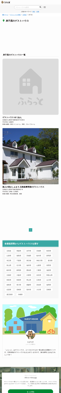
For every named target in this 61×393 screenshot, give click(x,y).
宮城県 (38, 251)
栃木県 (38, 255)
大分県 (38, 289)
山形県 (9, 255)
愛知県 (29, 270)
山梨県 (38, 265)
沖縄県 (20, 294)
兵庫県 (29, 275)
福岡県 (48, 285)
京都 (37, 11)
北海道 (9, 251)
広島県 (38, 280)
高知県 (38, 285)
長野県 (48, 265)
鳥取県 (9, 280)
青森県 (19, 251)
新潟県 (50, 260)
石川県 (19, 265)
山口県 (48, 280)
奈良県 (38, 275)
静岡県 (19, 270)
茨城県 (29, 255)
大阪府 (19, 275)
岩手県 (29, 251)
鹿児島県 (10, 294)
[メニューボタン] (44, 7)
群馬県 (48, 255)
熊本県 (29, 289)
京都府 (9, 275)
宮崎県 (48, 289)
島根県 (19, 280)
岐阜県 (9, 270)
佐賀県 (9, 289)
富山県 (9, 265)
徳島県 (9, 285)
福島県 (19, 255)
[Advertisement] (30, 37)
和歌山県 (49, 275)
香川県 (19, 285)
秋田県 (48, 251)
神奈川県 (39, 260)
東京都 (29, 260)
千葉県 (19, 260)
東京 (34, 11)
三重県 (38, 270)
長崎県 (19, 289)
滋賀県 (48, 270)
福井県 (29, 265)
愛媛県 (29, 285)
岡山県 (29, 280)
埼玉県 (9, 260)
